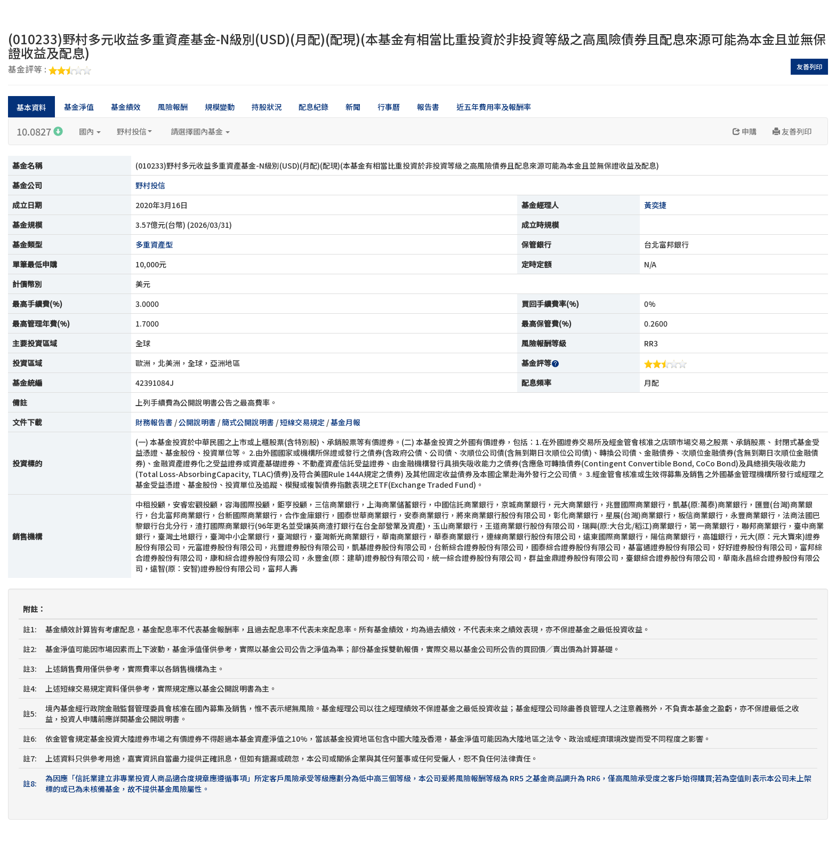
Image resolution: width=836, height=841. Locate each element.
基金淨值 (79, 106)
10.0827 (40, 131)
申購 (745, 131)
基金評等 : (49, 70)
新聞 (352, 106)
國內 (90, 131)
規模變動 (220, 106)
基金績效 (126, 106)
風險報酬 (173, 106)
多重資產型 (154, 244)
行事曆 (388, 106)
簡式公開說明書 (248, 422)
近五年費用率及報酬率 (493, 106)
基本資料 (31, 107)
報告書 (428, 106)
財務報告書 (154, 422)
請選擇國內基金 (200, 131)
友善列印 (809, 66)
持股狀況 (267, 106)
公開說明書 (197, 422)
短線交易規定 (302, 422)
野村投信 (134, 131)
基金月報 (345, 422)
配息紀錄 (313, 106)
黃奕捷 (655, 205)
